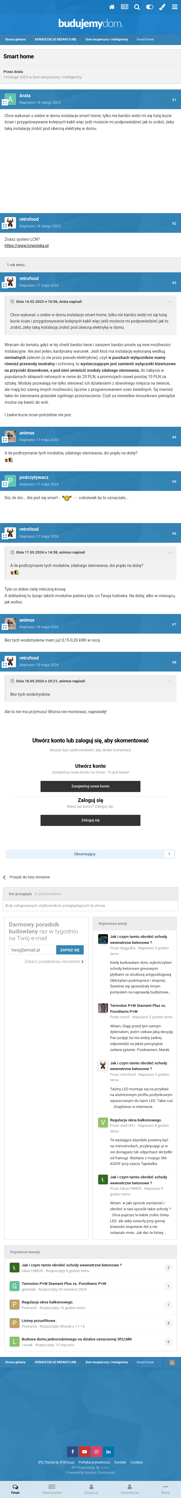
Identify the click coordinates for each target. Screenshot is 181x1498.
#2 (174, 223)
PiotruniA (29, 1308)
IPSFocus (67, 1462)
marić (125, 1017)
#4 (174, 437)
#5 (174, 481)
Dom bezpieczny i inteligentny (57, 77)
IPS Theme (46, 1462)
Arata (18, 72)
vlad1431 (127, 1125)
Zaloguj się (90, 820)
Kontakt (120, 1462)
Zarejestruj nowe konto (90, 786)
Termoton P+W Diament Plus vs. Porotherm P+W (64, 1283)
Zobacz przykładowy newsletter (54, 961)
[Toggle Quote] (12, 301)
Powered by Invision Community (90, 1473)
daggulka (127, 948)
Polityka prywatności (94, 1462)
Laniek (27, 1345)
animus (65, 552)
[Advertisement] (90, 175)
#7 (174, 624)
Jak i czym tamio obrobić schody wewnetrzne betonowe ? (72, 1265)
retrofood (128, 1074)
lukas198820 (131, 1188)
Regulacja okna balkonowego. (136, 1120)
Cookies (136, 1462)
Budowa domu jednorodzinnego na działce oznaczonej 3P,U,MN (77, 1339)
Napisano (40, 102)
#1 (174, 100)
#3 (174, 283)
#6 (174, 533)
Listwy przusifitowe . (39, 1320)
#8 (174, 662)
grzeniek (29, 1289)
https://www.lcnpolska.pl (27, 245)
